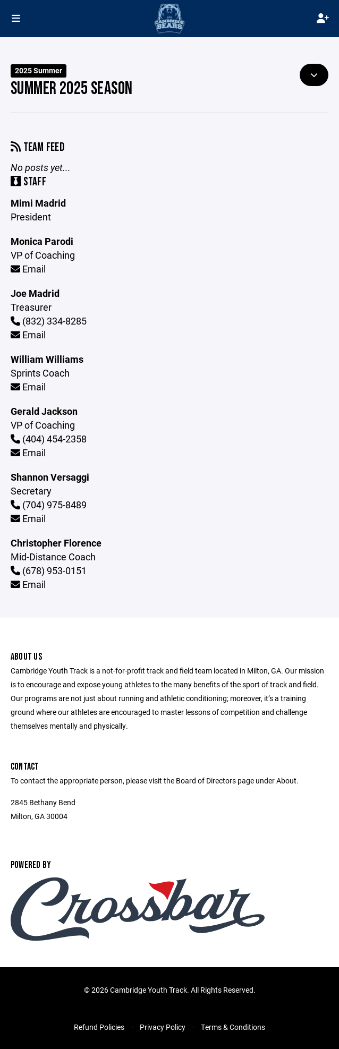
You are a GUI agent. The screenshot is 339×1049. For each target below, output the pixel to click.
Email (28, 268)
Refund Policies (99, 1027)
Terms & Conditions (233, 1027)
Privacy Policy (162, 1027)
